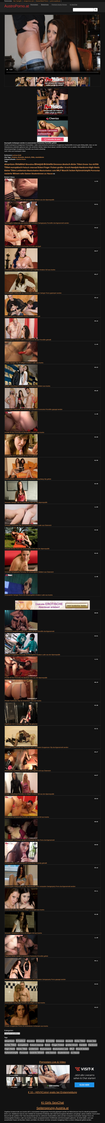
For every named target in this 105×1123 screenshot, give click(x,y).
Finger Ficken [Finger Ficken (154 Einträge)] (50, 167)
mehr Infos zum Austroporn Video (15, 151)
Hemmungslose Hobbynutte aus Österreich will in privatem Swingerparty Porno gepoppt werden (35, 979)
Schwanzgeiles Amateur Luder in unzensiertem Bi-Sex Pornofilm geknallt (28, 340)
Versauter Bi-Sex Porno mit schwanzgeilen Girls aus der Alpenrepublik (27, 548)
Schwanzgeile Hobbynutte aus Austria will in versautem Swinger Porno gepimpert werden (33, 293)
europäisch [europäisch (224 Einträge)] (16, 167)
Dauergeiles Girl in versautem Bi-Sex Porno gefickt (21, 456)
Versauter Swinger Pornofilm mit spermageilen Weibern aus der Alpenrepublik (29, 200)
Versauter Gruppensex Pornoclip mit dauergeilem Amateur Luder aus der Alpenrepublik (32, 654)
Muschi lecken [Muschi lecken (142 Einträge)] (68, 170)
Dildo (33, 157)
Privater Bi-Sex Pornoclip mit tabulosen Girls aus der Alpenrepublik (26, 678)
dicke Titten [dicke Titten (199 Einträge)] (76, 164)
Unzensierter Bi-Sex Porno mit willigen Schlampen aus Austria (24, 910)
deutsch (27, 157)
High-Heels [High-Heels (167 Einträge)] (94, 167)
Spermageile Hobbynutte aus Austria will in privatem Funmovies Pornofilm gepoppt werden (33, 409)
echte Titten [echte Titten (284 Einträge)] (10, 1045)
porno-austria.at (55, 1)
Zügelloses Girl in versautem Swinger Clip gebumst (21, 724)
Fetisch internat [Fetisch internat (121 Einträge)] (30, 167)
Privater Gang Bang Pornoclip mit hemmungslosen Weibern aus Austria (27, 386)
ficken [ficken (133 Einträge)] (40, 167)
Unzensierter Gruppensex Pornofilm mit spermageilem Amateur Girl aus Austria (30, 270)
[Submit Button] (96, 9)
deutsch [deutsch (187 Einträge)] (66, 164)
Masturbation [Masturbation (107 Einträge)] (33, 170)
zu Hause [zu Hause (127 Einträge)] (48, 174)
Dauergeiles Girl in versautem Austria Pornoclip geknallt (22, 316)
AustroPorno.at (16, 6)
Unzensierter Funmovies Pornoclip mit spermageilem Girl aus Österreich (28, 771)
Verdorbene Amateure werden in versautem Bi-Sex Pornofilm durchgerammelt (29, 631)
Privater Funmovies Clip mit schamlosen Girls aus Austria (23, 701)
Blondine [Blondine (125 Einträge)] (30, 164)
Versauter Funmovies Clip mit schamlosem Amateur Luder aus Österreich (28, 525)
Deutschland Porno (42, 1)
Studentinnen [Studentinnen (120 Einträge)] (37, 174)
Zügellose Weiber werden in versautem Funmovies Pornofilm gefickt (26, 956)
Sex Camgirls (17, 1)
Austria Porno (21, 159)
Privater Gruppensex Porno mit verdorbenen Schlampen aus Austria (26, 1026)
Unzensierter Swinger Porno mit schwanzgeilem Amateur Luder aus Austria (28, 595)
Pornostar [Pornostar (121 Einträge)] (95, 170)
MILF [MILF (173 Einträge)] (58, 170)
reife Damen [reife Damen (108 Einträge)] (25, 174)
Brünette (21, 157)
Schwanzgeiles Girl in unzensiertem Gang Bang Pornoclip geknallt (26, 863)
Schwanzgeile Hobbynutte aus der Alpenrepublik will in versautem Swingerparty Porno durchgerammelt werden (40, 886)
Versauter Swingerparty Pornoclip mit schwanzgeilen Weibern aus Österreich (29, 572)
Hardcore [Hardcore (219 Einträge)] (83, 167)
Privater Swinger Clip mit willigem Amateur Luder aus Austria (24, 363)
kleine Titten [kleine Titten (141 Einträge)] (10, 170)
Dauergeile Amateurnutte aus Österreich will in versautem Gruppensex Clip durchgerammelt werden (36, 747)
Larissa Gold (16, 155)
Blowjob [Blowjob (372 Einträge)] (38, 164)
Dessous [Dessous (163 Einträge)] (57, 164)
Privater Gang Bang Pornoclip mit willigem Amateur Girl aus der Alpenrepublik (29, 794)
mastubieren (39, 157)
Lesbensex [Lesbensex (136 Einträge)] (21, 170)
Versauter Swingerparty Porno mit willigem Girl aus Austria (23, 933)
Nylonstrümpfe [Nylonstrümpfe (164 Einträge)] (83, 170)
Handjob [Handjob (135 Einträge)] (75, 167)
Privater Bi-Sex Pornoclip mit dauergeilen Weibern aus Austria (24, 432)
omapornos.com (29, 1)
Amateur (14, 157)
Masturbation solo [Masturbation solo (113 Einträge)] (47, 170)
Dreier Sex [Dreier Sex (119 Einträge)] (87, 164)
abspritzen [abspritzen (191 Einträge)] (9, 164)
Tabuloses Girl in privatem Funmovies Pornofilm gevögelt (23, 246)
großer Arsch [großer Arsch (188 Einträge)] (63, 167)
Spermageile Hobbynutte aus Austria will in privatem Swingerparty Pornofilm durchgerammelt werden (37, 223)
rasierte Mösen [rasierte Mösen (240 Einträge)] (12, 173)
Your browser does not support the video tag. (52, 44)
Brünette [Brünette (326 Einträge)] (48, 164)
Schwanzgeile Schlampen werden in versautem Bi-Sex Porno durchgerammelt (30, 840)
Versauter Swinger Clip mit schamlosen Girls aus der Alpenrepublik (26, 502)
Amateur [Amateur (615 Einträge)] (20, 164)
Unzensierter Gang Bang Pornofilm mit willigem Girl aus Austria (25, 1003)
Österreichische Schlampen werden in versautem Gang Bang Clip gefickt (28, 479)
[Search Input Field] (83, 9)
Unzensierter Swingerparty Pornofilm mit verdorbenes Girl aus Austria (27, 817)
